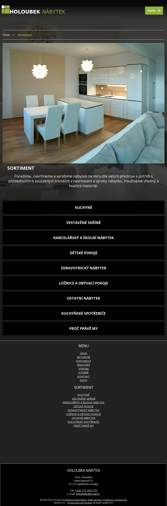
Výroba (84, 368)
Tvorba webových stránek (79, 502)
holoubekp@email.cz (88, 494)
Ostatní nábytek (83, 298)
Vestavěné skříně (83, 222)
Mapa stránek (94, 499)
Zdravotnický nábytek (83, 268)
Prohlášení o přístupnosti (114, 499)
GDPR (83, 380)
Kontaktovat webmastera (75, 499)
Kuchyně (83, 207)
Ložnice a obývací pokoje (83, 283)
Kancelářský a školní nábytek (83, 237)
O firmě (83, 372)
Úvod (6, 35)
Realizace (83, 364)
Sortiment (83, 361)
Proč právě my (83, 328)
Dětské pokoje (83, 252)
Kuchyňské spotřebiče (83, 313)
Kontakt (83, 376)
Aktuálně (83, 357)
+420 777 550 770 (86, 490)
